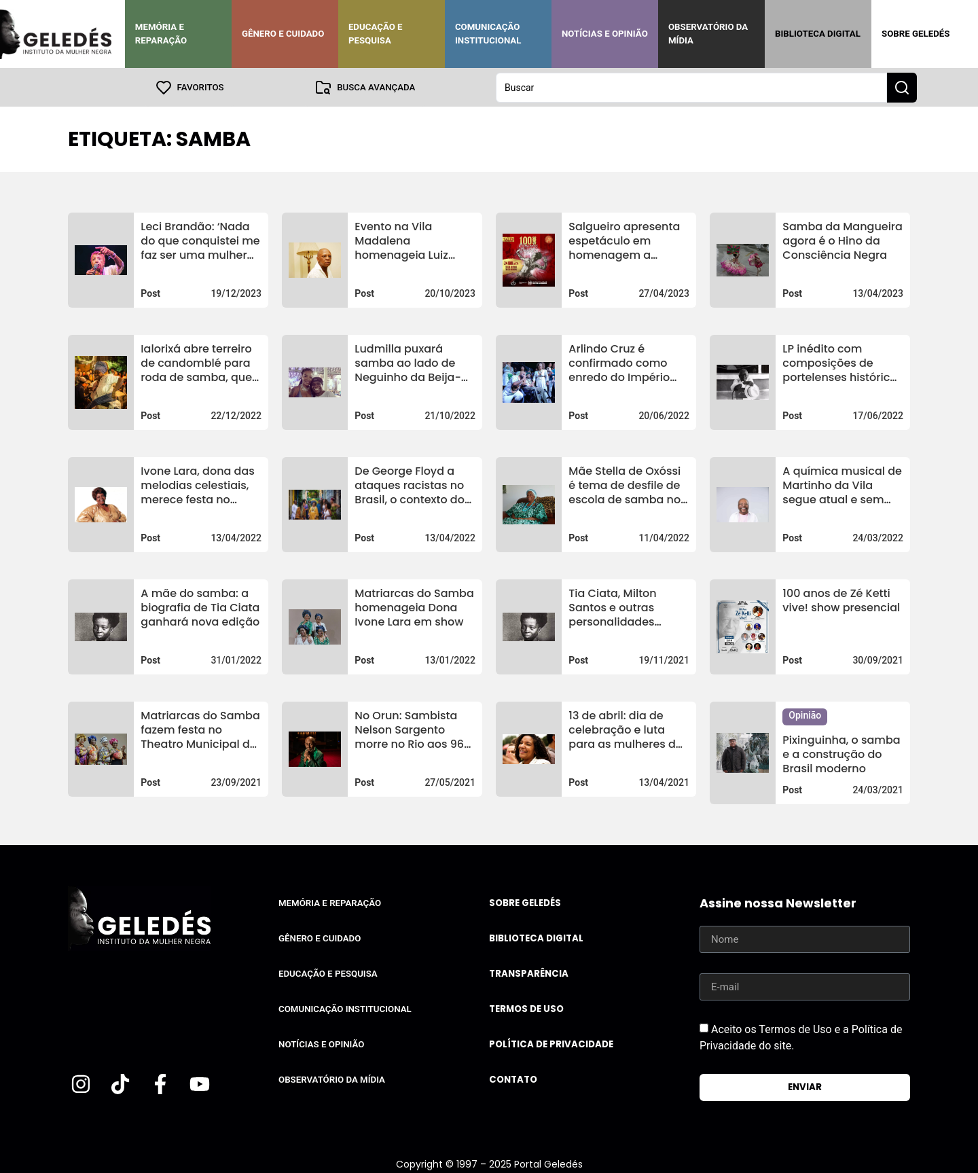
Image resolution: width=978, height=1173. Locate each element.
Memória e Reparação (161, 34)
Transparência (528, 973)
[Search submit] (902, 87)
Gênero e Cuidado (283, 34)
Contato (513, 1078)
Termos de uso (526, 1008)
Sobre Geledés (915, 34)
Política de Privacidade (551, 1043)
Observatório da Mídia (708, 34)
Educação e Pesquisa (375, 34)
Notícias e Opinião (605, 34)
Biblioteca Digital (818, 34)
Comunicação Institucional (488, 34)
